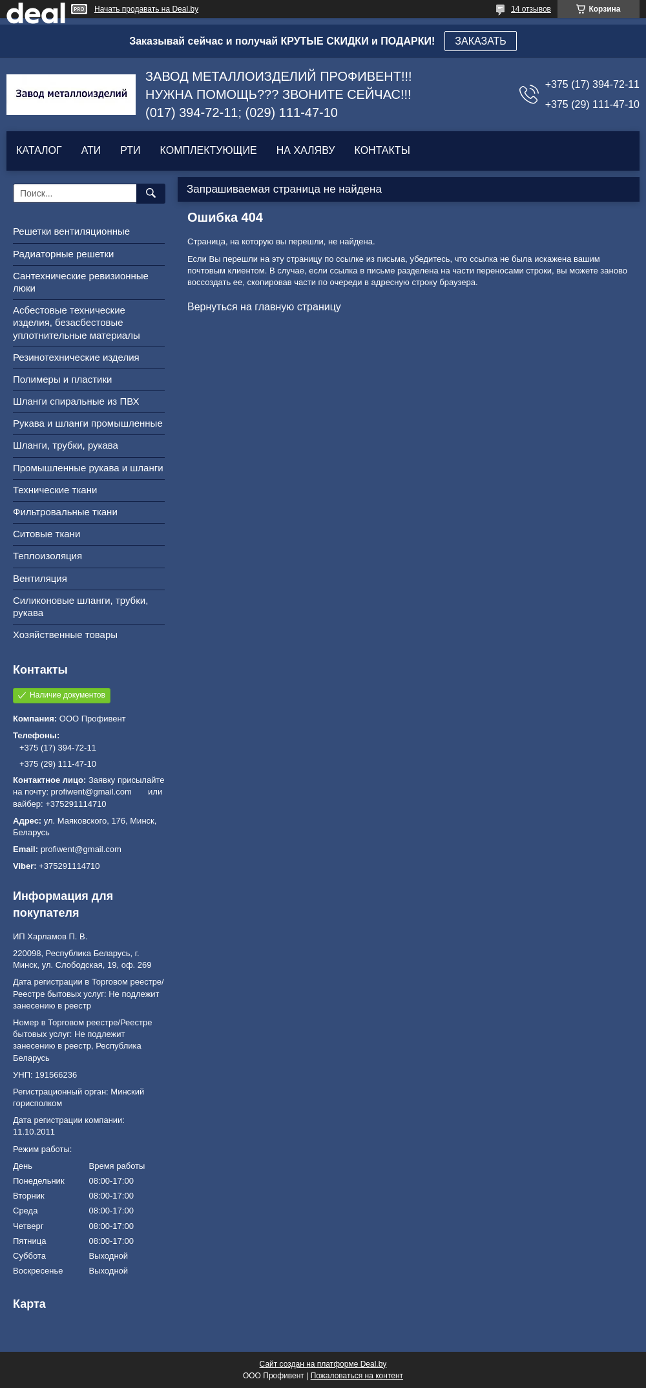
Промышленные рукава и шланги (88, 467)
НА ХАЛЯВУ (305, 150)
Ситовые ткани (46, 533)
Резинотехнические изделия (76, 357)
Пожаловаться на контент (357, 1375)
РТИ (130, 150)
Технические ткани (55, 489)
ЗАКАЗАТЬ (480, 41)
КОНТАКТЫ (382, 150)
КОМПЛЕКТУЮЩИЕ (208, 150)
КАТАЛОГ (39, 150)
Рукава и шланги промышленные (88, 423)
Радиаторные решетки (63, 253)
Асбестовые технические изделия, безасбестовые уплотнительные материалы (76, 322)
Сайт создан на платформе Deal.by (323, 1364)
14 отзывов (531, 9)
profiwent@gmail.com (81, 849)
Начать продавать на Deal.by (146, 9)
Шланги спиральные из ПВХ (76, 401)
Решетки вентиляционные (71, 231)
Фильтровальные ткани (65, 511)
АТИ (91, 150)
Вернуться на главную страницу (264, 306)
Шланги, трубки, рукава (65, 445)
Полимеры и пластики (62, 379)
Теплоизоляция (47, 555)
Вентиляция (40, 578)
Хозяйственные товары (65, 634)
